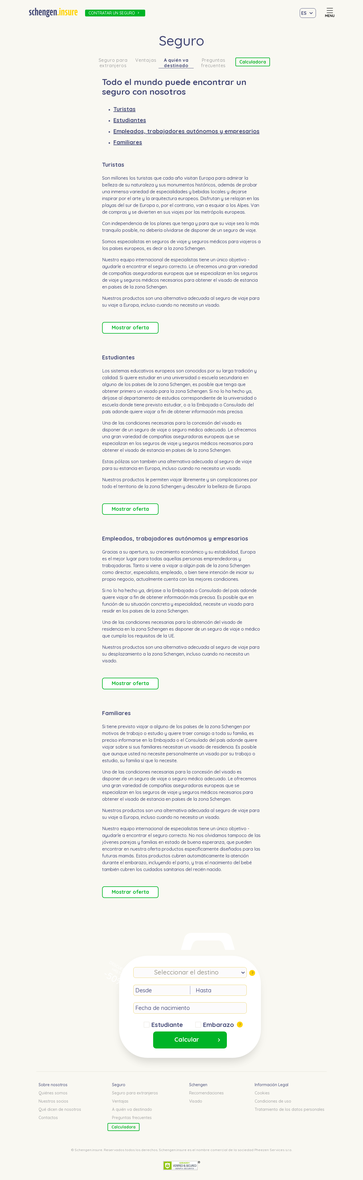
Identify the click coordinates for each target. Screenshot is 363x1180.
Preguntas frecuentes (213, 63)
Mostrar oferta (130, 327)
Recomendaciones (206, 1093)
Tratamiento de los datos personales (289, 1109)
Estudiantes (129, 120)
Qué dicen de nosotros (60, 1109)
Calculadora (252, 62)
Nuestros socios (53, 1101)
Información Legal (271, 1084)
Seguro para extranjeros (113, 63)
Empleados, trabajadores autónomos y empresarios (186, 131)
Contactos (48, 1117)
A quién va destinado (176, 63)
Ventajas (145, 60)
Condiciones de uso (273, 1101)
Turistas (124, 109)
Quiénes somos (53, 1093)
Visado (195, 1101)
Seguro (118, 1084)
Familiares (127, 142)
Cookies (262, 1093)
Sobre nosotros (53, 1084)
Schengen (198, 1084)
